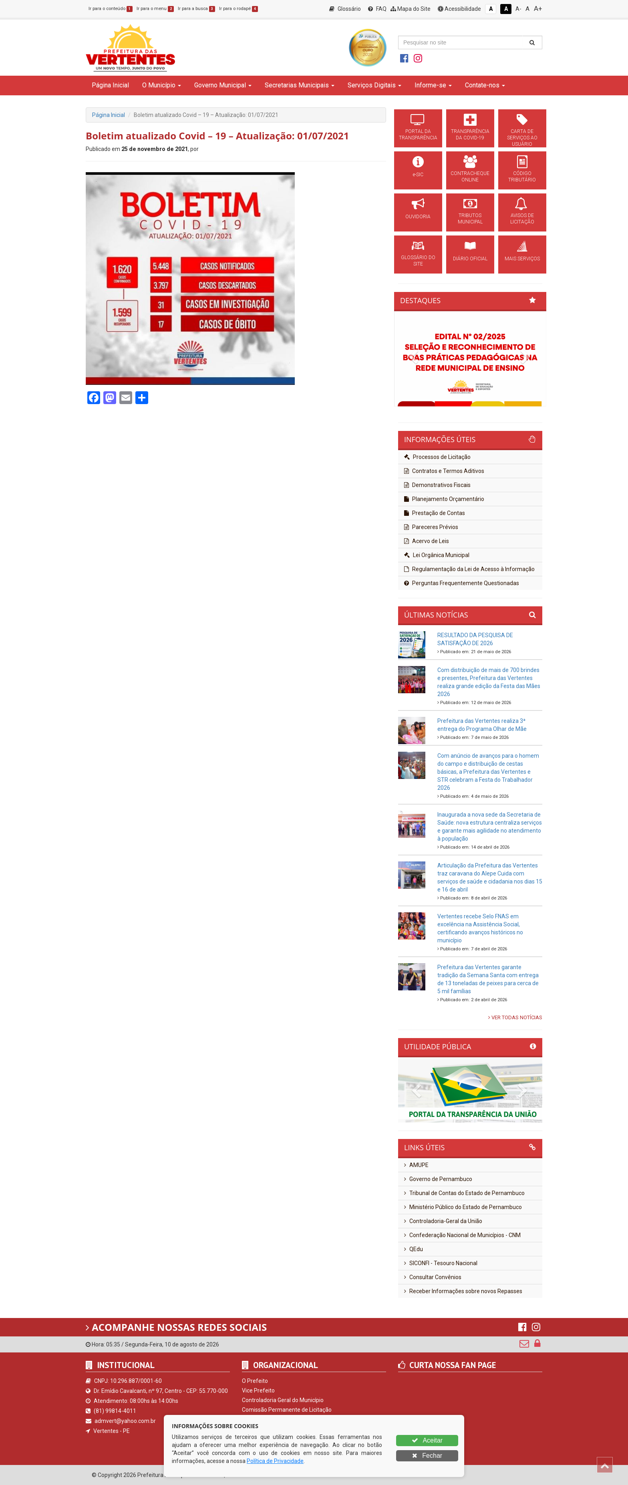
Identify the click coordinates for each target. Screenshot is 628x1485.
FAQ (377, 9)
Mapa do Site (410, 9)
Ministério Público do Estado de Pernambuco (463, 1207)
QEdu (413, 1249)
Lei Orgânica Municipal (436, 555)
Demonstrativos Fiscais (437, 485)
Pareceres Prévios (431, 527)
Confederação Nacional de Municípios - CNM (462, 1235)
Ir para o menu (155, 8)
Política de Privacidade (275, 1461)
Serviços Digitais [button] (374, 85)
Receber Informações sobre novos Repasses (463, 1291)
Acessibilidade (459, 9)
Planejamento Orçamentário (444, 499)
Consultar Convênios (432, 1277)
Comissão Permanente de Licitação (287, 1410)
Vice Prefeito (258, 1390)
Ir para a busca (196, 8)
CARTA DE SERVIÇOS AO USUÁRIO (522, 138)
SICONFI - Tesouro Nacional (440, 1263)
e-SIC (418, 174)
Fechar (427, 1455)
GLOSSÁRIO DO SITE (418, 261)
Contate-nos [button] (485, 85)
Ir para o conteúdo (111, 8)
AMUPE (416, 1165)
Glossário (345, 9)
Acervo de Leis (426, 541)
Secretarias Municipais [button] (299, 85)
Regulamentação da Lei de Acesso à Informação (469, 569)
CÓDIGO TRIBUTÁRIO (522, 177)
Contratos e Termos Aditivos (444, 471)
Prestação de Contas (434, 513)
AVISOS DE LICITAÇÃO (522, 219)
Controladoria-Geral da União (443, 1221)
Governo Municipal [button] (223, 85)
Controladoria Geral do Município (283, 1400)
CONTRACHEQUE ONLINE (470, 177)
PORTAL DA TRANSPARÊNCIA (418, 135)
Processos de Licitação (437, 457)
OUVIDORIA (418, 216)
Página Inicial (110, 85)
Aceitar (427, 1440)
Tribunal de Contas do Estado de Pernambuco (464, 1193)
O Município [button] (161, 85)
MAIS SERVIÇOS (522, 259)
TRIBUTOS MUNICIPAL (470, 219)
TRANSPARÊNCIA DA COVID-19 (470, 135)
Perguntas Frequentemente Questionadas (461, 583)
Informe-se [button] (433, 85)
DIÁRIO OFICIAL (470, 259)
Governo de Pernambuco (438, 1179)
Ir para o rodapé (238, 8)
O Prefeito (255, 1381)
